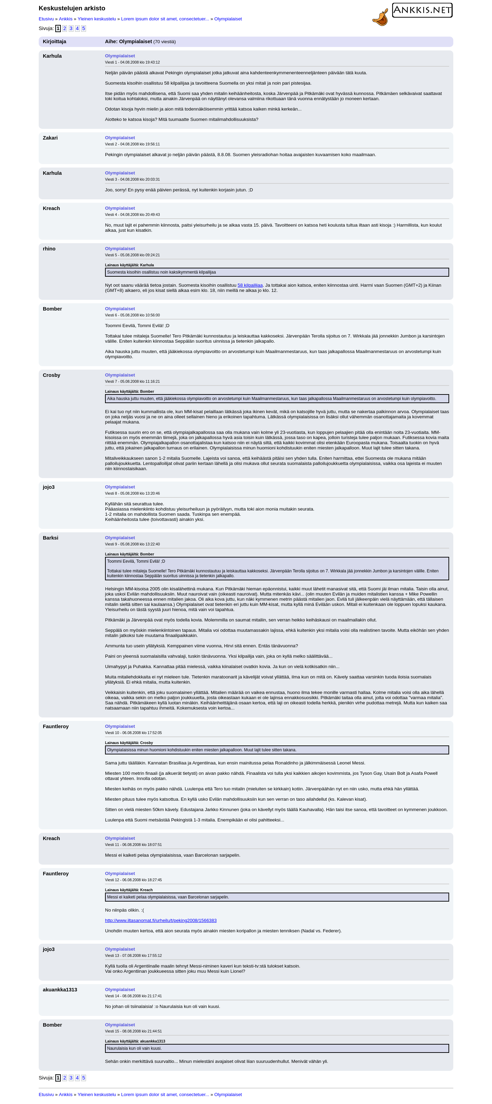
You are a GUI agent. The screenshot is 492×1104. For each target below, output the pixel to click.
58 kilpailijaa (250, 285)
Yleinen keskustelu (97, 18)
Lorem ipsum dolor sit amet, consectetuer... (165, 18)
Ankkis (66, 18)
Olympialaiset (228, 18)
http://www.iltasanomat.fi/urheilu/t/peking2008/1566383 (161, 920)
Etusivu (46, 18)
